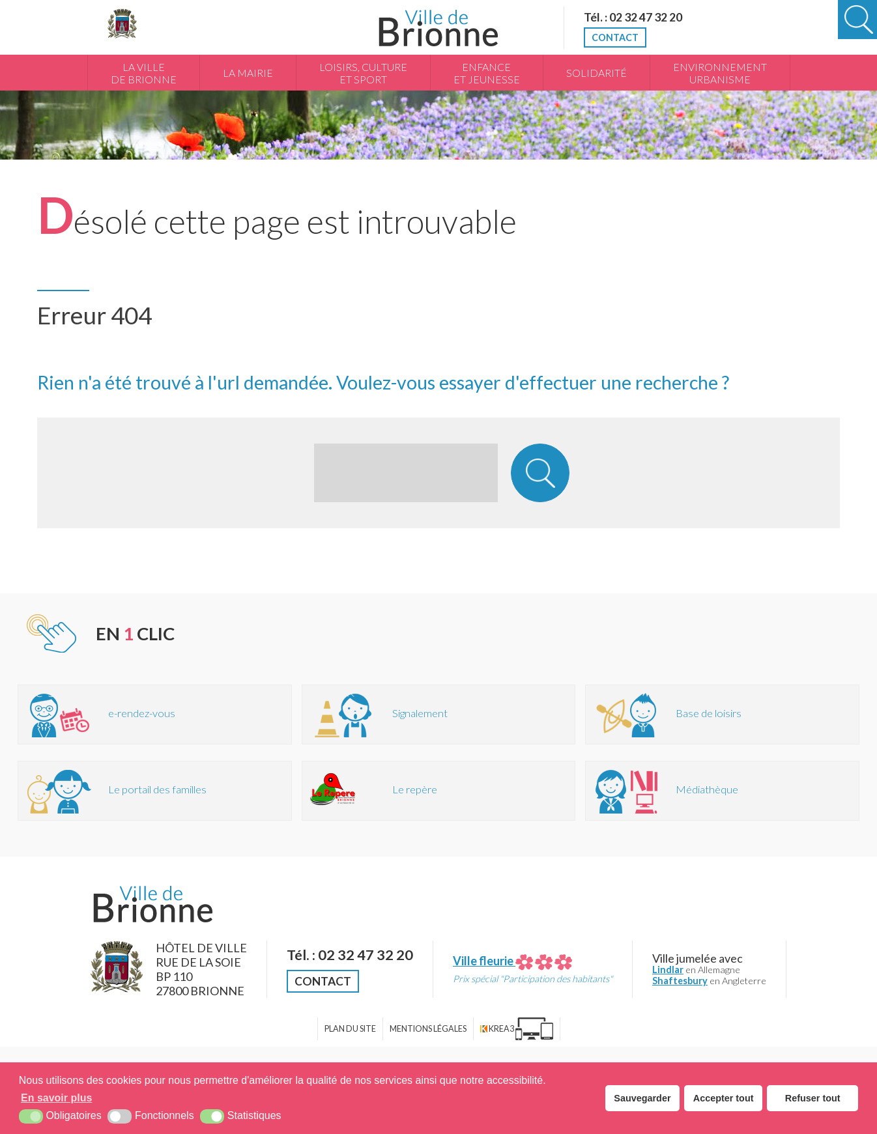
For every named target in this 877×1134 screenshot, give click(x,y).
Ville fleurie (512, 961)
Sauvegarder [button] (642, 1098)
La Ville (144, 73)
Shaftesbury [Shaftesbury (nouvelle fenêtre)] (680, 980)
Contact (615, 37)
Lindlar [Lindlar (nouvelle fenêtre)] (667, 969)
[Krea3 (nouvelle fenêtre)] (516, 1028)
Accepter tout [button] (723, 1098)
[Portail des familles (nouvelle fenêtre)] (155, 791)
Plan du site (350, 1029)
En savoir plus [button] (56, 1097)
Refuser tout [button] (813, 1098)
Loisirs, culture (363, 73)
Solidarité (596, 73)
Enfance (486, 73)
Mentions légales (428, 1029)
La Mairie (248, 73)
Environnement (720, 73)
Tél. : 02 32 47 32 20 (633, 17)
